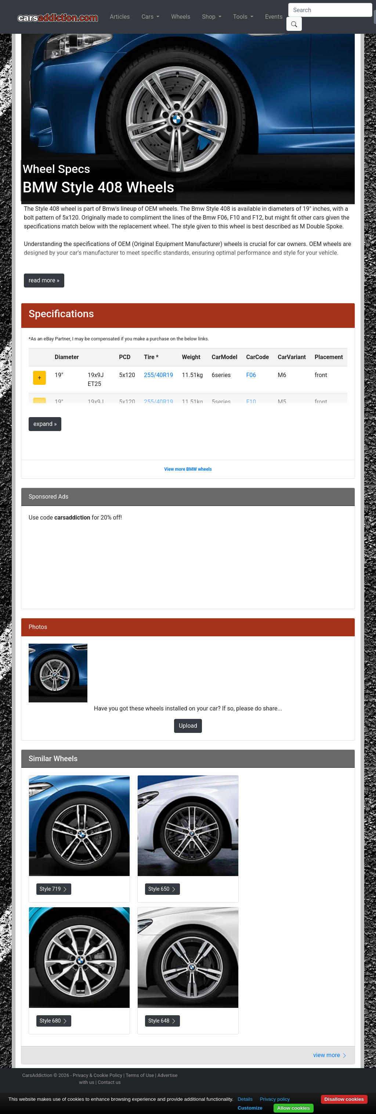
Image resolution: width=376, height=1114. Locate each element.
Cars (148, 16)
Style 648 (162, 1021)
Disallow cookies (344, 1099)
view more (330, 1055)
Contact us (109, 1082)
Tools (241, 16)
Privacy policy (275, 1099)
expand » (45, 423)
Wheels (180, 16)
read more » (44, 280)
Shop (209, 16)
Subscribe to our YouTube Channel (354, 1076)
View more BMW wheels (188, 469)
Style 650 (162, 889)
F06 (251, 375)
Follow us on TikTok (341, 1076)
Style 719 (54, 889)
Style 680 (54, 1021)
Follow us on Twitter (315, 1076)
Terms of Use (140, 1075)
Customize (250, 1108)
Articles (120, 16)
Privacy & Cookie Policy (97, 1075)
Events (273, 16)
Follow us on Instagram (302, 1076)
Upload (188, 725)
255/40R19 (158, 375)
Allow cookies (293, 1108)
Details (245, 1099)
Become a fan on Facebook (328, 1076)
